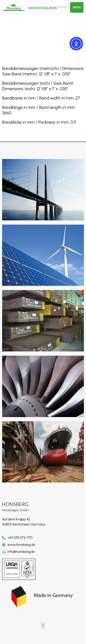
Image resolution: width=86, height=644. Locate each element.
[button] (43, 625)
